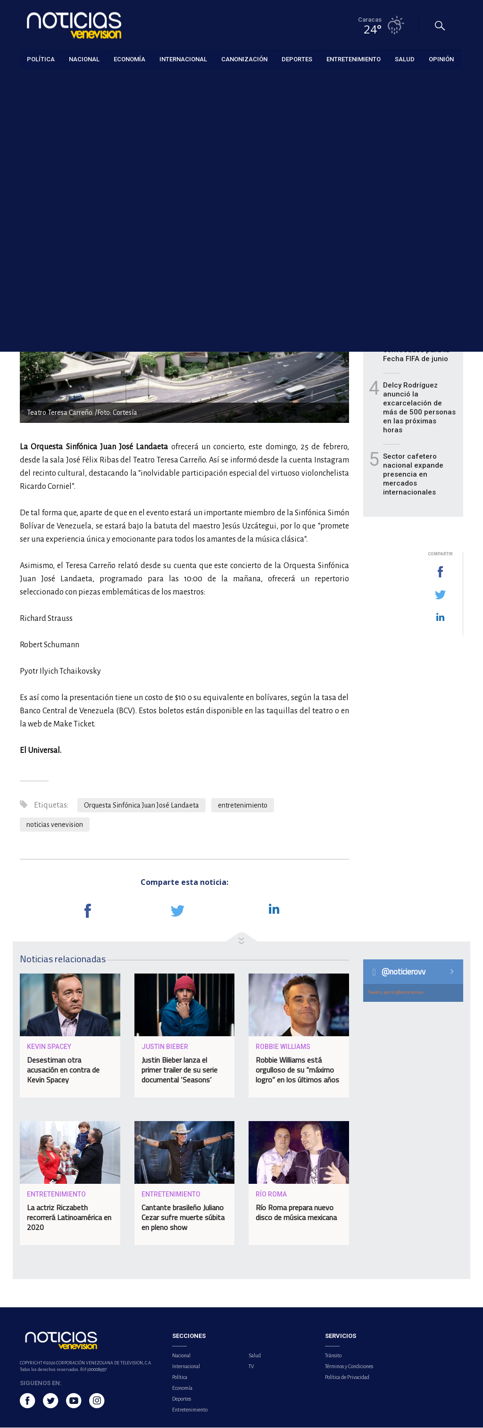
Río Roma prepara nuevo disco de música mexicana (296, 1212)
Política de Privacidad (347, 1377)
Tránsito (333, 1356)
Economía (182, 1388)
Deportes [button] (297, 58)
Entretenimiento (42, 80)
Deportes (181, 1399)
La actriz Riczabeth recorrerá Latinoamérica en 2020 (69, 1217)
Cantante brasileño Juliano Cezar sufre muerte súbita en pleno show (183, 1217)
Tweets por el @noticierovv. (396, 992)
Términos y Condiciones (349, 1367)
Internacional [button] (183, 58)
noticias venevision (54, 825)
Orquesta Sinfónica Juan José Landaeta (141, 805)
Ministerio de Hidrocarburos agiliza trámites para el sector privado (419, 239)
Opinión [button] (441, 58)
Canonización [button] (244, 58)
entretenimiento (242, 805)
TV (251, 1367)
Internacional (186, 1367)
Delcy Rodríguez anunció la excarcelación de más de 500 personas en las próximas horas (419, 408)
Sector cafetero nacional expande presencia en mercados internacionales (413, 475)
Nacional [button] (84, 58)
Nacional (181, 1356)
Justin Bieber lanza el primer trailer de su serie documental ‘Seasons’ (179, 1070)
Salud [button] (405, 58)
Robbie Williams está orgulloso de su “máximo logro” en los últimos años (297, 1070)
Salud (255, 1356)
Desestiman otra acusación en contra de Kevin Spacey (63, 1070)
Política (179, 1377)
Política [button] (41, 58)
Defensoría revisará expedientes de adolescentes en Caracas (416, 292)
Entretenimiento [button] (353, 58)
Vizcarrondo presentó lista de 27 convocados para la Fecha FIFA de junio (420, 345)
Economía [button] (129, 58)
